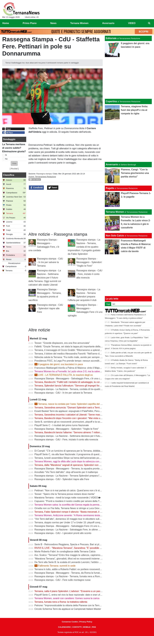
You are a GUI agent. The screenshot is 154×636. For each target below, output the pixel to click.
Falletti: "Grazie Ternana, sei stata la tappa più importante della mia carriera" (74, 346)
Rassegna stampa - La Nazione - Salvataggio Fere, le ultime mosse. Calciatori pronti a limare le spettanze (90, 529)
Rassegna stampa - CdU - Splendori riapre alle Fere (50, 308)
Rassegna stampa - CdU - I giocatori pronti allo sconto (63, 533)
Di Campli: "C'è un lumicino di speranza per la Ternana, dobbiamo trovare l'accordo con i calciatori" (86, 451)
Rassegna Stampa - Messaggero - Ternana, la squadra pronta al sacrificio (73, 468)
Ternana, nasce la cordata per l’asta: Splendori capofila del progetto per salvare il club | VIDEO (86, 404)
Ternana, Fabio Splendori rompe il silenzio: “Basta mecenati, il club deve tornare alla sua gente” (84, 512)
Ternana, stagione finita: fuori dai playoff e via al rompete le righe (134, 110)
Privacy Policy (85, 622)
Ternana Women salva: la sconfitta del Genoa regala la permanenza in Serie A (75, 504)
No (6, 159)
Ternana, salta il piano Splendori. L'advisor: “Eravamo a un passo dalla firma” (74, 591)
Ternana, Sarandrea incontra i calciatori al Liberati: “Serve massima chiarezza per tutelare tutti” (84, 414)
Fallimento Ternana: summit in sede (55, 565)
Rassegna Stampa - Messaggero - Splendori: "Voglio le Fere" (89, 262)
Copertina (111, 101)
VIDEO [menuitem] (131, 23)
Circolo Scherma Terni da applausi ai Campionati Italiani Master (68, 609)
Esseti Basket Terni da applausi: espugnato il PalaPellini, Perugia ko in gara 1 (75, 411)
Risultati (14, 169)
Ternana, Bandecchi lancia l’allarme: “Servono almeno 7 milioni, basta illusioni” (75, 432)
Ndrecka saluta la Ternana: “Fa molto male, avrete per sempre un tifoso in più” (75, 357)
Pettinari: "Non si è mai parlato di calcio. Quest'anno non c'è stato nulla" (72, 490)
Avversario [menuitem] (108, 23)
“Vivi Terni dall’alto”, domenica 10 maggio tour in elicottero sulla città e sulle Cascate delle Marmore (86, 519)
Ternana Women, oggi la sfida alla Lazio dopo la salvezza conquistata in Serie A (76, 461)
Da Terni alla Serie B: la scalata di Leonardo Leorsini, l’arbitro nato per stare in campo (79, 562)
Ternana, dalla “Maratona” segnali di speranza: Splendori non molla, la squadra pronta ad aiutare (85, 465)
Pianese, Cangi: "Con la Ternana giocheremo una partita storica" (135, 173)
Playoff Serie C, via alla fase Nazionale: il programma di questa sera (70, 454)
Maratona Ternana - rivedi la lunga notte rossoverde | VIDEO (66, 497)
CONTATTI (77, 627)
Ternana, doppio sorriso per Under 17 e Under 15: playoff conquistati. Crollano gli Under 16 (82, 522)
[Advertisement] (128, 141)
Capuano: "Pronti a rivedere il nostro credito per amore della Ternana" (71, 501)
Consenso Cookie (70, 622)
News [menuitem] (53, 23)
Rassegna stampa (44, 174)
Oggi (108, 304)
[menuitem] (149, 23)
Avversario (112, 164)
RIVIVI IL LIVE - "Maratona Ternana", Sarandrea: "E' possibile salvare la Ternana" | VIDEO (82, 548)
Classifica (8, 175)
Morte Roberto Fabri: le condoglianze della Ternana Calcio (65, 551)
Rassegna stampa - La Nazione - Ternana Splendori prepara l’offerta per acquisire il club (81, 475)
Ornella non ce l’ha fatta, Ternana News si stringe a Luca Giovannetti (70, 508)
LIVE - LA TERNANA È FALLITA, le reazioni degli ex (64, 375)
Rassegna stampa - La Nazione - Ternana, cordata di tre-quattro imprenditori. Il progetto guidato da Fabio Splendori (84, 246)
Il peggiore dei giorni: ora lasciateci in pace (59, 364)
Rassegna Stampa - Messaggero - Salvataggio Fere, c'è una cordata (71, 378)
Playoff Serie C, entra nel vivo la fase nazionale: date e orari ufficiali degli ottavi (76, 594)
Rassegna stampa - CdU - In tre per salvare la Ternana (50, 262)
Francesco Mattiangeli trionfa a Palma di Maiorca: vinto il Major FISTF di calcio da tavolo (81, 368)
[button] (14, 163)
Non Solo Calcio (115, 235)
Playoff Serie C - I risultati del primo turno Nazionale (62, 425)
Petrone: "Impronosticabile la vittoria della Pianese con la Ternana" (69, 605)
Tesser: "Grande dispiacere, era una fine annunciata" (62, 343)
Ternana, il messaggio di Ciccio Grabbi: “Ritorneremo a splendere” (69, 350)
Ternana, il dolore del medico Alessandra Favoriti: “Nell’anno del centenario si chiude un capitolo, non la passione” (94, 353)
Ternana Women (115, 212)
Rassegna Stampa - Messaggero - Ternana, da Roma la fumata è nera (72, 573)
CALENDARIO (64, 627)
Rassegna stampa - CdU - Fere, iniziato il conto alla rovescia (89, 274)
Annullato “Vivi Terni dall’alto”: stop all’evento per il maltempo (66, 472)
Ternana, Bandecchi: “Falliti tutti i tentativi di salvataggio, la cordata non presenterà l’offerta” (82, 382)
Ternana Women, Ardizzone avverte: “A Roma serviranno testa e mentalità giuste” (77, 515)
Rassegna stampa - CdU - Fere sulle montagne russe (63, 580)
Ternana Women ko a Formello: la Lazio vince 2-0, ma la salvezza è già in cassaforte (78, 371)
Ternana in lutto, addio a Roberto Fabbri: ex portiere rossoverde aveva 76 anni (75, 569)
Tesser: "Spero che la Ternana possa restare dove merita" (64, 494)
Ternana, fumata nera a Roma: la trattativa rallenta (60, 602)
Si (6, 155)
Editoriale (111, 38)
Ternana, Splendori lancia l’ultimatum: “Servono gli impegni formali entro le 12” (75, 385)
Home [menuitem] (5, 23)
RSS (94, 627)
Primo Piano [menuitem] (29, 23)
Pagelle (110, 188)
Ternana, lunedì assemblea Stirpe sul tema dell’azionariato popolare (70, 458)
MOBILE (86, 627)
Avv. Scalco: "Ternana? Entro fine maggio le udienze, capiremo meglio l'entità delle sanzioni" (82, 555)
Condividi (36, 187)
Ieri (113, 304)
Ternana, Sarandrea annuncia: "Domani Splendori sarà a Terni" (67, 407)
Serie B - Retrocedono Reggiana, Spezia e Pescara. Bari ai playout (70, 544)
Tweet (52, 187)
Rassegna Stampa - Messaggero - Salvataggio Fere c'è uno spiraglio (71, 526)
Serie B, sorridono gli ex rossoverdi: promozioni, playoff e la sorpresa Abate (74, 421)
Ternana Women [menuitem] (79, 23)
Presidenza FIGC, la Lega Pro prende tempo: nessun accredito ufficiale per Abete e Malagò (82, 360)
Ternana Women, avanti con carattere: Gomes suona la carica (66, 598)
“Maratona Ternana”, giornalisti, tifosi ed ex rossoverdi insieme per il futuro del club (78, 558)
